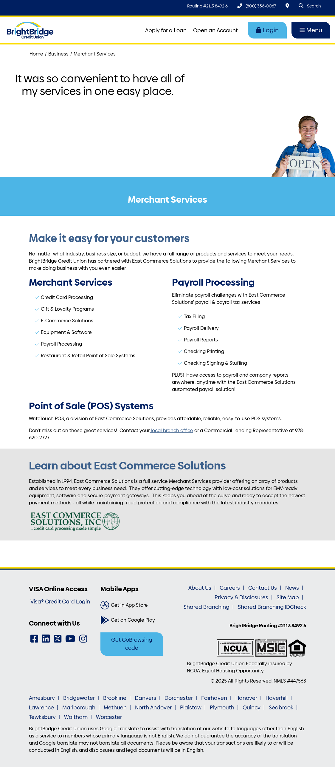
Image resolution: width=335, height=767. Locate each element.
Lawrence (41, 707)
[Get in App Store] (131, 605)
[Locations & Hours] (287, 6)
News (292, 588)
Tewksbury (42, 717)
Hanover (246, 698)
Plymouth (222, 707)
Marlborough (78, 707)
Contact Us (262, 588)
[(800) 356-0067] (256, 6)
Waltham (76, 717)
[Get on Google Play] (131, 620)
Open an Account (215, 30)
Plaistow (190, 707)
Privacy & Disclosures (241, 597)
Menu (311, 30)
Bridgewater (79, 698)
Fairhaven (214, 698)
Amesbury (42, 698)
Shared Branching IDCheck (272, 607)
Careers (230, 588)
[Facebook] (34, 639)
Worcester (109, 717)
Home (36, 54)
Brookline (114, 698)
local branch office (171, 430)
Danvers (145, 698)
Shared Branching (206, 607)
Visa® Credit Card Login (60, 601)
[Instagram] (83, 639)
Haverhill (277, 698)
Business (58, 54)
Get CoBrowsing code (131, 644)
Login (267, 30)
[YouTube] (70, 639)
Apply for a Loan (166, 30)
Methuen (115, 707)
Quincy (251, 707)
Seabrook (281, 707)
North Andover (153, 707)
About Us (199, 588)
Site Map (288, 597)
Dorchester (179, 698)
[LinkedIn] (46, 639)
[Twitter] (57, 639)
